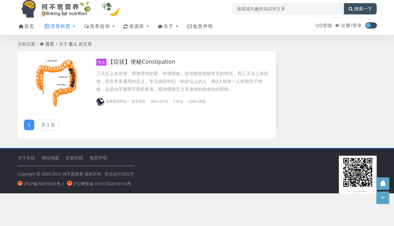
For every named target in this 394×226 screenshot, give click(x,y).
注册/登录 (351, 25)
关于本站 (26, 158)
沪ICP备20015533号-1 (41, 183)
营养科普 (57, 26)
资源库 (133, 26)
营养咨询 (96, 26)
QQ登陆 (324, 25)
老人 (73, 44)
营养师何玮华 (111, 101)
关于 (165, 26)
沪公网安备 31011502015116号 (99, 183)
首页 (26, 26)
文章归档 (74, 158)
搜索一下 (360, 8)
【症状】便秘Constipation (135, 61)
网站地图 (50, 158)
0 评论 (178, 101)
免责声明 (199, 26)
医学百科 (139, 101)
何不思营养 (73, 174)
